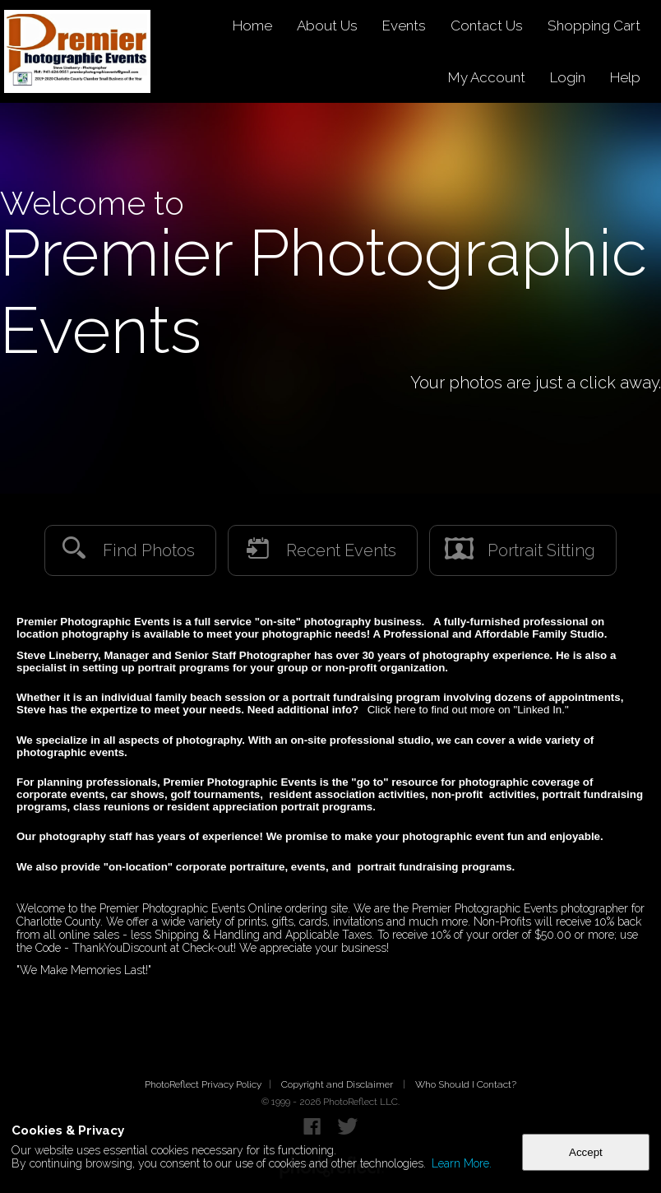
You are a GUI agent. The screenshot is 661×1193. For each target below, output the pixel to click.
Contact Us (487, 25)
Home (252, 25)
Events (404, 25)
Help (625, 77)
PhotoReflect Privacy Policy (203, 1084)
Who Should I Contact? (465, 1084)
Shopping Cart (594, 25)
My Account (486, 77)
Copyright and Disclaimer (338, 1084)
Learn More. (462, 1163)
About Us (327, 25)
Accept (586, 1152)
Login (567, 77)
